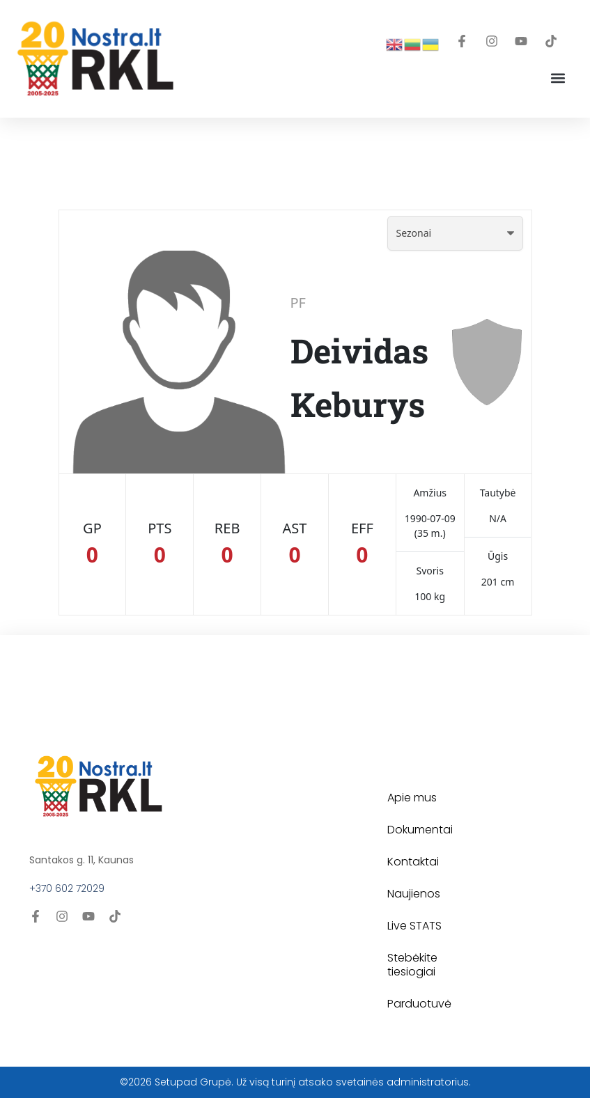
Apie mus (412, 798)
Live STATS (414, 926)
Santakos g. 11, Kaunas (81, 860)
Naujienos (413, 894)
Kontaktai (413, 862)
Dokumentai (420, 830)
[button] (557, 78)
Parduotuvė (419, 1004)
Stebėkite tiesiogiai (412, 965)
